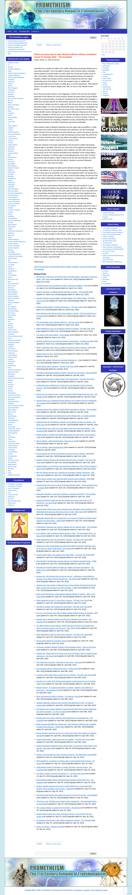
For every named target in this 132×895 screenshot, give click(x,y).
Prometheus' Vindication (15, 484)
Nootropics (11, 319)
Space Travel (12, 412)
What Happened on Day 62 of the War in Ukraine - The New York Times (62, 634)
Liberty (10, 273)
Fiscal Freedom (12, 197)
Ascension (11, 79)
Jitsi (9, 260)
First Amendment (13, 195)
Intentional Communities (15, 256)
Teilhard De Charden (14, 429)
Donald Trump (12, 157)
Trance (10, 439)
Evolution (11, 174)
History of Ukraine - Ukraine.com (48, 827)
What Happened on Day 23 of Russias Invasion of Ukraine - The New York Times (65, 329)
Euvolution (86, 890)
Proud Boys (11, 361)
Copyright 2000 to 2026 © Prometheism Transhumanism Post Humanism (49, 890)
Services (105, 91)
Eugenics (11, 170)
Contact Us (35, 31)
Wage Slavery (12, 464)
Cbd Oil (10, 119)
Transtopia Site (24, 31)
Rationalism (11, 374)
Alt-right (10, 67)
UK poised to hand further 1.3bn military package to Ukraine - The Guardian (63, 820)
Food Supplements (14, 199)
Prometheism (107, 283)
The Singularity (12, 433)
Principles (106, 68)
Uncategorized (12, 456)
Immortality (11, 252)
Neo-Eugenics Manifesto (110, 245)
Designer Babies (13, 153)
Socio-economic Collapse (16, 405)
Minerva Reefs (12, 294)
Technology (11, 426)
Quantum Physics (13, 372)
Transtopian (11, 450)
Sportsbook (11, 418)
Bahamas (11, 94)
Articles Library (12, 490)
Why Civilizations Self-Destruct (112, 262)
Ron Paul (11, 384)
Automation (11, 90)
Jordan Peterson (13, 262)
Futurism (10, 212)
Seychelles (11, 399)
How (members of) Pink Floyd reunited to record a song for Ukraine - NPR (63, 454)
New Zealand (12, 315)
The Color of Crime (109, 251)
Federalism (11, 185)
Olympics (11, 328)
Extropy (10, 180)
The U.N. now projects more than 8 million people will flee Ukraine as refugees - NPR (67, 613)
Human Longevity (13, 248)
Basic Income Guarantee (15, 98)
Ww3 (9, 471)
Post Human (12, 349)
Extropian (11, 176)
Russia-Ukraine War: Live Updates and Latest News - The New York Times (63, 555)
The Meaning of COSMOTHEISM (113, 249)
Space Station (12, 410)
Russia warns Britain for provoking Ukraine (51, 641)
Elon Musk (11, 161)
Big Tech (10, 100)
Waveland (11, 469)
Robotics (10, 380)
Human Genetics (13, 243)
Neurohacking (12, 309)
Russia (10, 389)
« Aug (102, 55)
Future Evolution (13, 494)
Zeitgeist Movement (14, 475)
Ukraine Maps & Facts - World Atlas (49, 354)
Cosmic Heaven (13, 138)
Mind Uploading (12, 292)
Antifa (9, 71)
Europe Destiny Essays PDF (16, 41)
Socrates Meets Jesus (109, 241)
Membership (106, 87)
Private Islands (12, 357)
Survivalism (11, 422)
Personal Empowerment (15, 336)
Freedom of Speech (14, 210)
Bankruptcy (11, 96)
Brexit (9, 111)
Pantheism (11, 334)
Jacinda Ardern (12, 258)
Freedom (10, 208)
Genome (10, 222)
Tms (9, 435)
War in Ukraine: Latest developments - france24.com (55, 441)
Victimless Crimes (13, 460)
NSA (9, 321)
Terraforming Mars (13, 431)
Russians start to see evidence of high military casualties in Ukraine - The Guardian (66, 409)
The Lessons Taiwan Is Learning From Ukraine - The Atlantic (58, 808)
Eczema (10, 159)
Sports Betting (12, 416)
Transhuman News (13, 443)
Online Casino (12, 330)
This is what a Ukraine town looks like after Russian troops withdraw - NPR (63, 479)
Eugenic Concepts (13, 168)
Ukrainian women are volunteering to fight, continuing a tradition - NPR (61, 286)
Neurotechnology (13, 311)
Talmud (10, 424)
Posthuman (11, 353)
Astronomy (11, 82)
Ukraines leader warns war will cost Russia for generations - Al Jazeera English (65, 341)
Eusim (105, 281)
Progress (10, 359)
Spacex (10, 414)
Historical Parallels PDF (15, 47)
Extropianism (12, 178)
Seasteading (12, 393)
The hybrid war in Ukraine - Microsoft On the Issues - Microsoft (59, 662)
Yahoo (10, 473)
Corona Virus (12, 136)
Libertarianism (12, 271)
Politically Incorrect (13, 342)
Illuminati (10, 250)
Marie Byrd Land (13, 279)
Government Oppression (15, 231)
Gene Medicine (12, 218)
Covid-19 (10, 140)
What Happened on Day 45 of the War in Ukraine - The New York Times (62, 540)
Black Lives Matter (13, 105)
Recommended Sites (14, 501)
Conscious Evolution (14, 134)
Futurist (10, 214)
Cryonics (10, 142)
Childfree (10, 128)
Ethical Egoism (12, 166)
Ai (8, 65)
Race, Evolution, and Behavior (112, 247)
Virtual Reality (12, 462)
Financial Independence (15, 193)
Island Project (107, 78)
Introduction (106, 66)
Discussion (106, 279)
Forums (105, 85)
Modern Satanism (13, 296)
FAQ (15, 31)
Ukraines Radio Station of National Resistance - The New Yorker (59, 307)
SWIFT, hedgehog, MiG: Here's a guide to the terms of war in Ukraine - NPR (63, 347)
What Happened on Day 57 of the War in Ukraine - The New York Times (62, 600)
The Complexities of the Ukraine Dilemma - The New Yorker (58, 322)
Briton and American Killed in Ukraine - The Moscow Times (57, 696)
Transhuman (12, 441)
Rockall (10, 382)
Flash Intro (11, 497)
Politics (105, 277)
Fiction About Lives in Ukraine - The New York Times (55, 366)
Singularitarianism (13, 401)
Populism (11, 347)
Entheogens (11, 164)
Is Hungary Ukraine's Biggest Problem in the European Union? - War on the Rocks (66, 647)
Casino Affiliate (12, 117)
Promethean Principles (15, 486)
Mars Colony (12, 286)
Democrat (11, 151)
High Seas (11, 235)
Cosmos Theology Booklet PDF (17, 43)
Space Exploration (13, 408)
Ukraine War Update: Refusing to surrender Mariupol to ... (57, 360)
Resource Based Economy (16, 378)
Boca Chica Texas (13, 109)
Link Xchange (107, 89)
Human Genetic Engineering (16, 241)
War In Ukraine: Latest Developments (49, 447)
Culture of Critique (108, 236)
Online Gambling (13, 332)
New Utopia (11, 313)
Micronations (12, 290)
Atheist (10, 86)
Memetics (11, 288)
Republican (11, 376)
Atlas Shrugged (12, 88)
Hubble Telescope (13, 239)
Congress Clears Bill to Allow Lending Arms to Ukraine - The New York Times (64, 675)
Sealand (10, 391)
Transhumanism (13, 445)
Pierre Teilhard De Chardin (111, 64)
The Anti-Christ (107, 243)
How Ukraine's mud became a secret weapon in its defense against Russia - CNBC (66, 561)
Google (10, 229)
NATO (10, 304)
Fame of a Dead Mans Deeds (112, 234)
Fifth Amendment (13, 189)
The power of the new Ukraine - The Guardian (53, 335)
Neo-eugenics (12, 307)
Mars (9, 281)
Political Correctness (14, 340)
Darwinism (11, 149)
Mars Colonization (13, 283)
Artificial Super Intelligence (16, 77)
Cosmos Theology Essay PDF (17, 45)
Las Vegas (11, 264)
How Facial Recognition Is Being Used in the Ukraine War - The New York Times (65, 379)
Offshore (10, 325)
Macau (10, 277)
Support (105, 93)
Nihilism (10, 317)
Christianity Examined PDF (16, 49)
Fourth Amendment (14, 201)
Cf (8, 124)
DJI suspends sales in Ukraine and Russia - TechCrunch (56, 669)
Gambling (11, 216)
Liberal (10, 267)
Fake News (11, 182)
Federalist (11, 187)
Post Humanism (13, 351)
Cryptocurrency (12, 145)
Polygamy (11, 344)
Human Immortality (14, 246)
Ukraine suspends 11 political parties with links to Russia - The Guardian (62, 292)
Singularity (11, 403)
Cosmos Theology (108, 213)
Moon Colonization (13, 298)
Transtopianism (12, 452)
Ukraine (10, 454)
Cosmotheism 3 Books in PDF (112, 230)
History (10, 237)
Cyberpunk (11, 147)
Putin (9, 368)
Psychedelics (12, 365)
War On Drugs (12, 466)
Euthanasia (11, 172)
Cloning (10, 130)
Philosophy (106, 275)
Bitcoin (10, 103)
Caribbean (11, 113)
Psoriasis (11, 363)
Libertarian (11, 269)
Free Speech (12, 206)
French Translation (13, 488)
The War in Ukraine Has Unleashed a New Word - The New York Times (62, 607)
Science (105, 273)
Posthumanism (12, 355)
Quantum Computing (14, 370)
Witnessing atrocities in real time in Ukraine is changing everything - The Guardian (66, 494)
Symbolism (106, 70)
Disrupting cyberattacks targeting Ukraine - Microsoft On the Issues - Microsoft (64, 373)
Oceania (10, 323)
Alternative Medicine (14, 69)
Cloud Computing (13, 132)
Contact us (11, 505)
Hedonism (11, 233)
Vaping (10, 458)
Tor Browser (11, 437)
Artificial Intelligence (14, 75)
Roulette (10, 386)
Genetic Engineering (14, 220)
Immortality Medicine (14, 254)
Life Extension (12, 275)
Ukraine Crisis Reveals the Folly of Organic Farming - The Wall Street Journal (64, 755)
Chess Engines (12, 126)
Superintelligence (13, 420)
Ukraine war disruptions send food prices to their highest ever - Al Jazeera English (66, 416)
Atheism (10, 84)
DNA (9, 155)
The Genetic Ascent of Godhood (113, 232)
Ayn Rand (11, 92)
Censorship (11, 121)
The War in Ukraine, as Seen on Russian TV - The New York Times (60, 774)
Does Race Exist (108, 260)
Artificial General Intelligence (17, 73)
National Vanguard (13, 302)
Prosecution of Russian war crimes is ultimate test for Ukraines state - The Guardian (66, 527)
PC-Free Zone (107, 80)
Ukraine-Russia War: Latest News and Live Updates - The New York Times (63, 739)
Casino (10, 115)
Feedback (106, 95)
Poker (9, 338)
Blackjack (11, 107)
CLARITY (106, 253)
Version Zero (12, 503)
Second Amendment (14, 395)
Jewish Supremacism (109, 239)
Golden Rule (12, 227)
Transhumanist (12, 447)
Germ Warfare (12, 225)
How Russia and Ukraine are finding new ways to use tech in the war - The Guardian (66, 795)
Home (9, 31)
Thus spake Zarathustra (110, 228)
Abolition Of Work (13, 63)
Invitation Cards (107, 219)
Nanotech (11, 300)
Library (105, 83)
